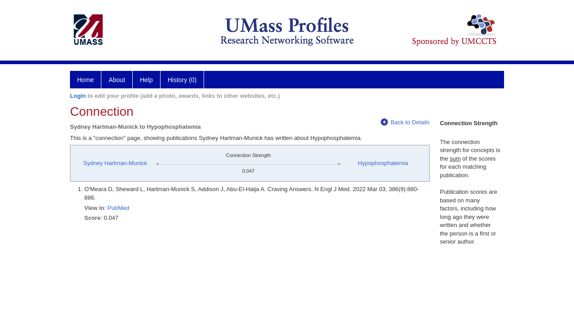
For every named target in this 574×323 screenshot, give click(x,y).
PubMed (118, 208)
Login (78, 95)
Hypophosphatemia (383, 163)
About (117, 79)
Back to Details (405, 122)
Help (146, 79)
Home (85, 79)
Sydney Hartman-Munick (115, 163)
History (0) (182, 79)
